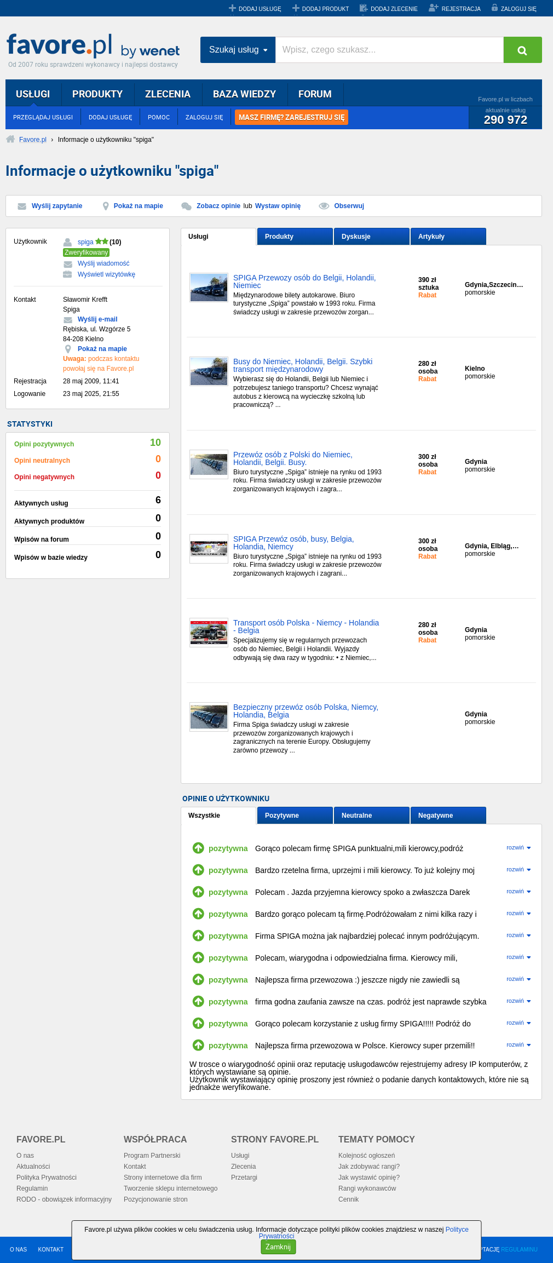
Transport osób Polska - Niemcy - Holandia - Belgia (306, 627)
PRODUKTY (97, 93)
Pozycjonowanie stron (156, 1199)
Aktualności (33, 1166)
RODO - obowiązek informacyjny (64, 1199)
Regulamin (32, 1188)
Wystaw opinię (278, 206)
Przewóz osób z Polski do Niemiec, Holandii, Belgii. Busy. (293, 459)
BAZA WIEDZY (244, 93)
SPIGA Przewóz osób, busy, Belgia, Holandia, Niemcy (293, 543)
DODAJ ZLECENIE (394, 9)
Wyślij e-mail (97, 319)
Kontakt (135, 1166)
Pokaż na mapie (138, 206)
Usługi (198, 236)
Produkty (279, 236)
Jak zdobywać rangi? (369, 1166)
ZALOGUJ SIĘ (519, 9)
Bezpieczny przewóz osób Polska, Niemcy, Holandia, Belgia (305, 711)
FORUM (315, 93)
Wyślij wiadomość (104, 263)
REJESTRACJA (461, 9)
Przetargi (244, 1177)
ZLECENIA (168, 93)
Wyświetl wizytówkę (106, 274)
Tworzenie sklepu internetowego (170, 1188)
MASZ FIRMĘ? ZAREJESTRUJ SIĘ (291, 117)
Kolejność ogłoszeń (366, 1155)
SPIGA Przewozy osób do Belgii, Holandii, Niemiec (304, 282)
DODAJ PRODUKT (325, 9)
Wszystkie (204, 815)
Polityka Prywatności (46, 1177)
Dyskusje (356, 236)
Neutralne (357, 815)
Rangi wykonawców (367, 1188)
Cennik (348, 1199)
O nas (25, 1155)
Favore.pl (95, 46)
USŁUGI (33, 93)
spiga (86, 242)
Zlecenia (243, 1166)
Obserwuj (349, 206)
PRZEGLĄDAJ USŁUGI (43, 117)
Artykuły (431, 236)
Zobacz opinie (218, 206)
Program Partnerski (152, 1155)
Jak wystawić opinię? (369, 1177)
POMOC (159, 117)
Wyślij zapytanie (57, 206)
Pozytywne (282, 815)
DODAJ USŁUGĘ (260, 9)
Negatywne (435, 815)
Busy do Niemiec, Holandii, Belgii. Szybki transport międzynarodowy (302, 366)
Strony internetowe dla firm (163, 1177)
